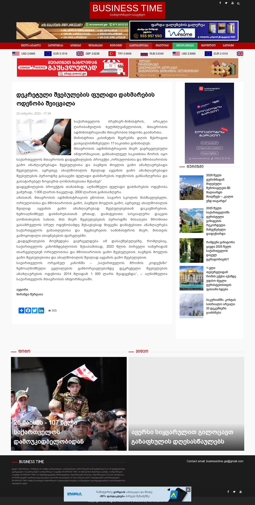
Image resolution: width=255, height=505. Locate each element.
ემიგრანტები (185, 45)
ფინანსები (95, 45)
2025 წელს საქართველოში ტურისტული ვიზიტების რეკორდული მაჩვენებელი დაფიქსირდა (192, 220)
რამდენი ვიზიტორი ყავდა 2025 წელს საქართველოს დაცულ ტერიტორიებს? (192, 250)
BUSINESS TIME (127, 8)
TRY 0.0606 (121, 53)
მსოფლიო (208, 45)
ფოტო (24, 351)
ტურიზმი (116, 45)
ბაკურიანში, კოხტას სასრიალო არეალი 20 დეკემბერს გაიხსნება (192, 306)
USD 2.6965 (25, 54)
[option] (210, 188)
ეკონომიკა (55, 45)
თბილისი (162, 45)
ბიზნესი (75, 45)
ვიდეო (142, 351)
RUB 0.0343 (153, 53)
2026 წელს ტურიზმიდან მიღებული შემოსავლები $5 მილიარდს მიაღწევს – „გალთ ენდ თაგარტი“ (192, 187)
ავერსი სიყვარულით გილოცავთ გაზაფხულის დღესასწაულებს (186, 404)
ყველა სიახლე (31, 45)
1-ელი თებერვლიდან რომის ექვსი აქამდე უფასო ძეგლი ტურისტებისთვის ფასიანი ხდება (192, 278)
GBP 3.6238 (89, 53)
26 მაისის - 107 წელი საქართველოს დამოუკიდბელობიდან (69, 404)
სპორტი (228, 45)
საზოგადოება (138, 45)
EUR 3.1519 (57, 53)
